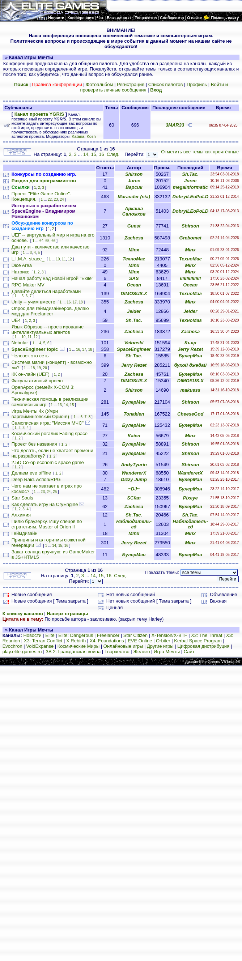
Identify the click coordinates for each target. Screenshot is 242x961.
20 (45, 368)
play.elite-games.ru (22, 651)
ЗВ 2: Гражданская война (73, 651)
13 (60, 405)
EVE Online (140, 640)
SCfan (134, 498)
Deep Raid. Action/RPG (36, 479)
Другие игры (160, 646)
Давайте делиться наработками (46, 291)
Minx (133, 249)
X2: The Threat (206, 635)
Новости (32, 635)
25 (55, 492)
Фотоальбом (99, 84)
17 (75, 302)
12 (70, 259)
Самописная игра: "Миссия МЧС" (48, 423)
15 (93, 154)
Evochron (12, 646)
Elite (49, 635)
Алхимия (21, 515)
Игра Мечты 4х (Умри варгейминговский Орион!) (40, 413)
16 (101, 154)
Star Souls (22, 498)
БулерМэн (190, 355)
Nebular (20, 342)
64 (41, 241)
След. (113, 154)
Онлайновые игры (123, 646)
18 (81, 302)
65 (48, 241)
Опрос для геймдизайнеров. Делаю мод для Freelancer (50, 311)
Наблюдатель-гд (134, 524)
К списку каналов (23, 613)
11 (64, 259)
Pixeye (190, 498)
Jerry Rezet (190, 349)
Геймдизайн (25, 533)
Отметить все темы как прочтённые (200, 151)
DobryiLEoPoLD (190, 196)
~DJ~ (134, 489)
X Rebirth (76, 640)
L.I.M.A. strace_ (28, 258)
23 (56, 199)
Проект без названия (34, 444)
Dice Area (22, 265)
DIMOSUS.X (134, 293)
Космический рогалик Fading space (50, 433)
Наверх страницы (67, 613)
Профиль (197, 84)
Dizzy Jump (134, 479)
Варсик (134, 187)
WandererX (134, 473)
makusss (190, 390)
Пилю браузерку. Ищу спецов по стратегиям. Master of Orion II (47, 524)
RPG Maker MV (28, 285)
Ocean (134, 285)
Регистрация (130, 84)
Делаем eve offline (31, 473)
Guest (134, 226)
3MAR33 (175, 125)
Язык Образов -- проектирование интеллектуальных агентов (48, 329)
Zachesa (133, 238)
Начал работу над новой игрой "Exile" (52, 278)
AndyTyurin (134, 464)
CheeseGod (190, 414)
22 (50, 199)
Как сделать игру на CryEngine (45, 504)
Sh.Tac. (190, 174)
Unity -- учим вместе (33, 302)
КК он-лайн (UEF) (31, 374)
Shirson (134, 174)
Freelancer (108, 635)
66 (53, 241)
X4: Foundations (107, 640)
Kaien (133, 435)
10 (58, 259)
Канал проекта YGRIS (39, 114)
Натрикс (20, 272)
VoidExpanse (40, 646)
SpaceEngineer (134, 349)
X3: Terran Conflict (43, 640)
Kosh (90, 136)
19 (39, 368)
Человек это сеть (30, 355)
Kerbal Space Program (198, 640)
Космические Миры (78, 646)
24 (62, 199)
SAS (134, 278)
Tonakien (134, 414)
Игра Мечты (167, 651)
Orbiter (163, 640)
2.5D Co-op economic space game (48, 462)
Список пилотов (165, 84)
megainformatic (190, 187)
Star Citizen (135, 635)
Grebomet (190, 238)
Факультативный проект (37, 380)
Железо (141, 651)
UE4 (16, 320)
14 (85, 154)
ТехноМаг (134, 258)
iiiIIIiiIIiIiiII (190, 278)
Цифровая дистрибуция (203, 646)
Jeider (134, 311)
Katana (78, 136)
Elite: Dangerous (75, 635)
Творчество (117, 651)
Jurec (134, 180)
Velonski (134, 342)
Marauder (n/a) (134, 196)
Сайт (189, 651)
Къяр (190, 342)
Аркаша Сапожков (134, 211)
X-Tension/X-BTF (169, 635)
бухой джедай (190, 365)
